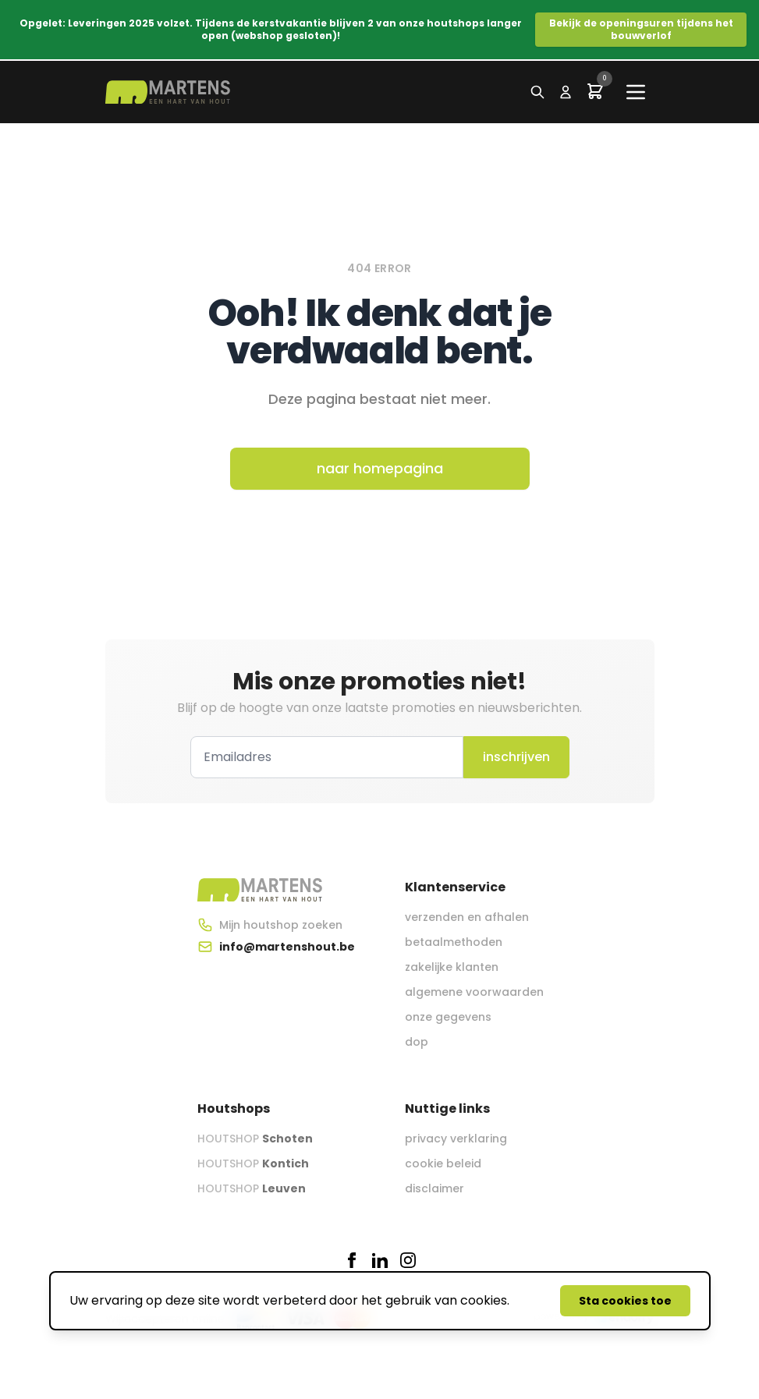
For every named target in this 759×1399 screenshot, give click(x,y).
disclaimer (434, 1188)
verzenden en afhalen (467, 917)
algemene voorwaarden (474, 992)
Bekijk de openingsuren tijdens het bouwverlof (641, 29)
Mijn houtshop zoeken (280, 925)
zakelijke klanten (451, 967)
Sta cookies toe (625, 1301)
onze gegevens (448, 1017)
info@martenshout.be (287, 947)
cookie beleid (443, 1163)
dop (416, 1042)
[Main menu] (635, 92)
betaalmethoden (453, 942)
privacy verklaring (456, 1138)
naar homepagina (380, 468)
